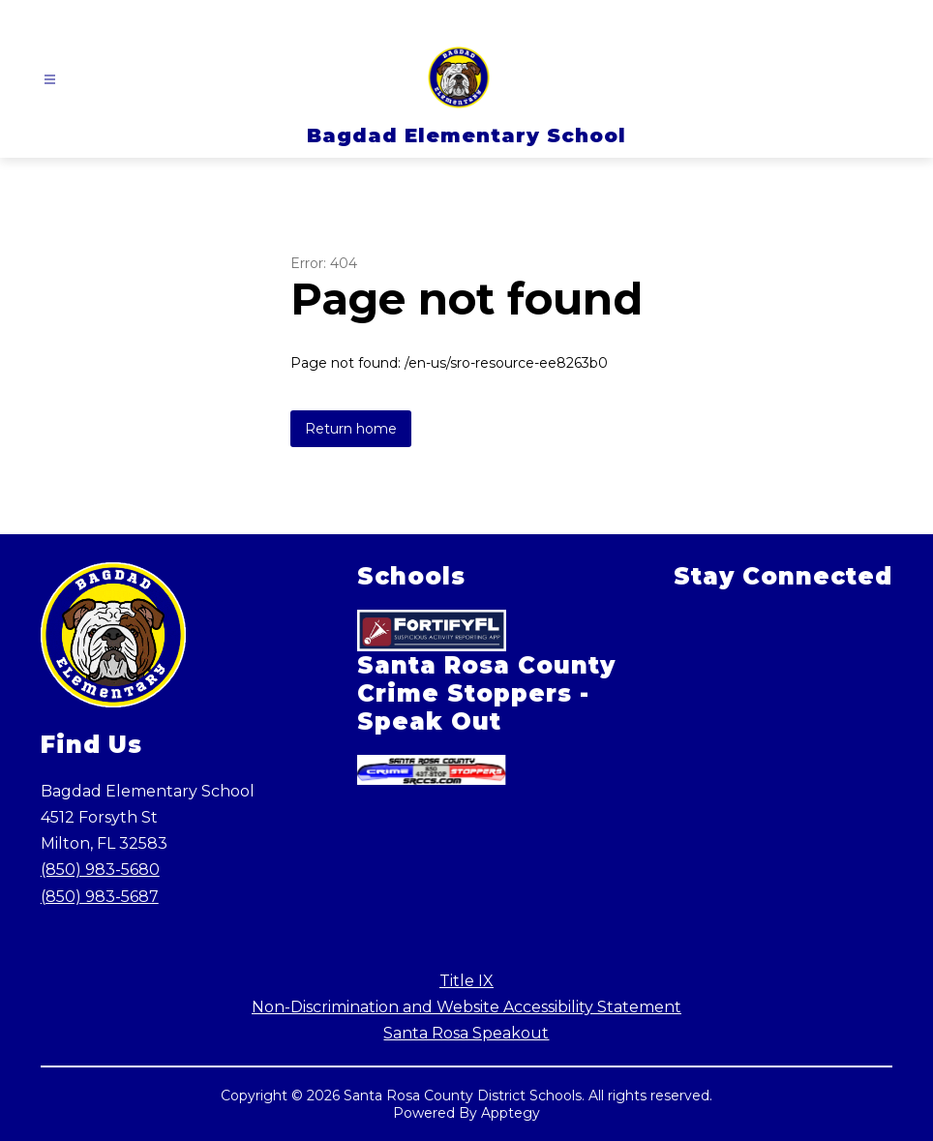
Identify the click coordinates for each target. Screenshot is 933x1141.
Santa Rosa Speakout (466, 1033)
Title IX (466, 981)
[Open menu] (50, 80)
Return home (351, 428)
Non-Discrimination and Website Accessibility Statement (466, 1007)
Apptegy (510, 1113)
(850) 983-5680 (100, 869)
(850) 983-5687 (100, 896)
